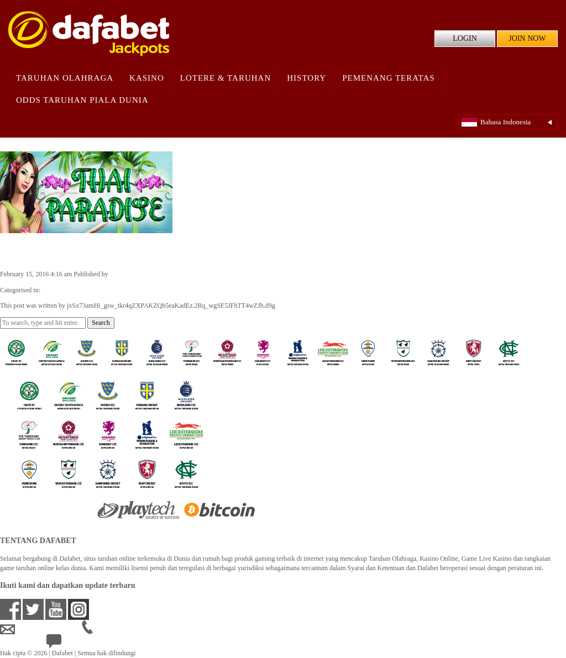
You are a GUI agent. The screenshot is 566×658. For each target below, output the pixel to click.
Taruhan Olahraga (64, 77)
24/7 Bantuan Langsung (86, 644)
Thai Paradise (39, 251)
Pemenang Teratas (388, 77)
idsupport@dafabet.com (41, 629)
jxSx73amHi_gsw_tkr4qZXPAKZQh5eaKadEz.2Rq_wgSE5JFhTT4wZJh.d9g (214, 274)
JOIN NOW (527, 38)
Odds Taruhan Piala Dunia (82, 100)
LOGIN (465, 38)
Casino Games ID (65, 290)
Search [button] (101, 323)
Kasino (146, 77)
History (306, 77)
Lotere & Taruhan (225, 77)
